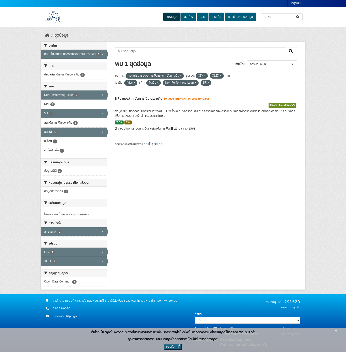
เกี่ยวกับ (216, 17)
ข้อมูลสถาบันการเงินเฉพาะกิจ (282, 105)
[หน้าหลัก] (47, 35)
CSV (128, 122)
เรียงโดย (240, 64)
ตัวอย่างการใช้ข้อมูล (240, 17)
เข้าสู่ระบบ (295, 3)
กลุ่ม (202, 17)
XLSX (119, 122)
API (146, 144)
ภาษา (198, 314)
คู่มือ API (158, 144)
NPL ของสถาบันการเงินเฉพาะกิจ (139, 99)
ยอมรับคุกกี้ (173, 346)
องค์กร (188, 17)
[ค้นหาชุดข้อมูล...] (282, 17)
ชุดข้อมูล (171, 17)
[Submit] (298, 17)
